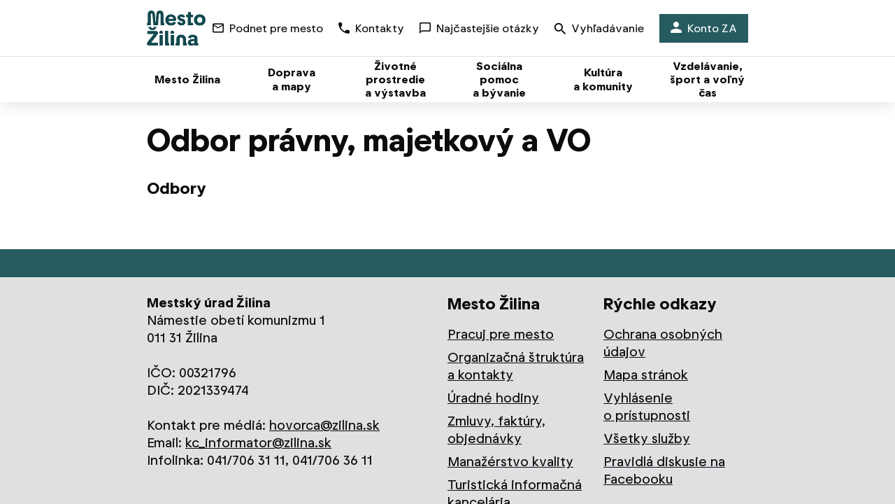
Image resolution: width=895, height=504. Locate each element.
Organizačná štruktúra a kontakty (516, 366)
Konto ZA (704, 28)
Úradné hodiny (493, 398)
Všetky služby (646, 438)
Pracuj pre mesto (501, 334)
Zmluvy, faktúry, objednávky (496, 429)
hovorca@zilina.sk (324, 425)
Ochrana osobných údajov (662, 343)
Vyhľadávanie (599, 29)
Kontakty (371, 28)
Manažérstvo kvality (510, 461)
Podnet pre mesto (268, 28)
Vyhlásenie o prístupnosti (646, 406)
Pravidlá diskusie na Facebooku (664, 470)
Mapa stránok (645, 375)
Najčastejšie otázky (479, 28)
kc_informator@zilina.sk (258, 442)
